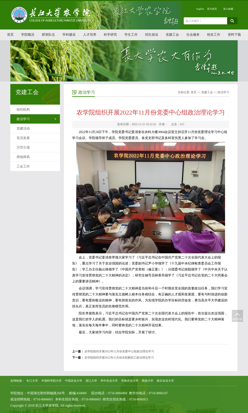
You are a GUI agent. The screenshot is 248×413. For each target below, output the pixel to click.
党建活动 (23, 128)
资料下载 (234, 34)
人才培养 (89, 34)
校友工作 (213, 34)
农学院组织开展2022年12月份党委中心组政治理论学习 (119, 351)
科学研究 (110, 34)
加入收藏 (228, 8)
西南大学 (147, 380)
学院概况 (27, 34)
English (200, 8)
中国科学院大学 (51, 380)
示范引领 (23, 147)
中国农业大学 (73, 380)
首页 (10, 34)
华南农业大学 (129, 380)
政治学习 (23, 119)
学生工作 (131, 34)
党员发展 (23, 138)
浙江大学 (91, 380)
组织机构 (23, 109)
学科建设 (69, 34)
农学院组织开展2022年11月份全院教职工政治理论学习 (119, 357)
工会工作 (23, 166)
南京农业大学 (165, 380)
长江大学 (32, 380)
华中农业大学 (109, 380)
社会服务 (193, 34)
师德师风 (23, 157)
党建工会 (172, 34)
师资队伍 (48, 34)
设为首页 (212, 8)
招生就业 (151, 34)
